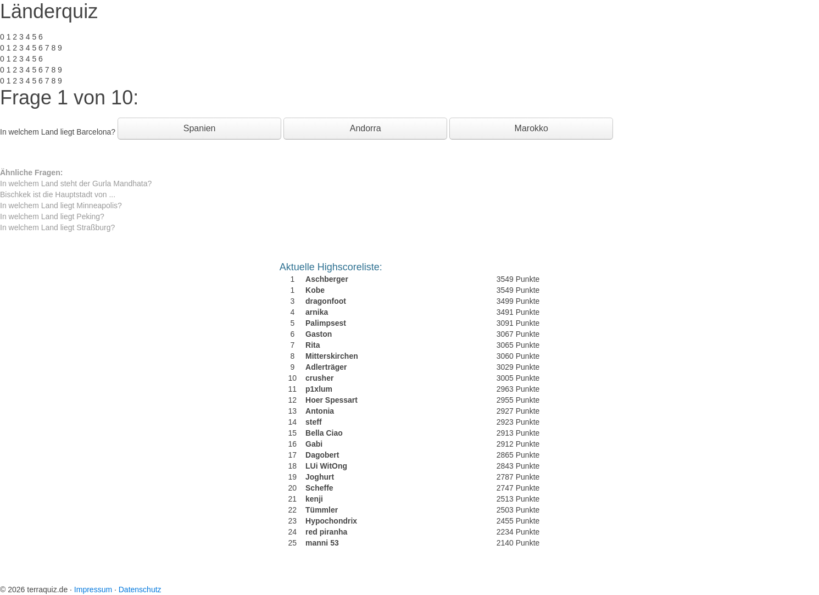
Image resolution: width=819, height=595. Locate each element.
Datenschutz (140, 589)
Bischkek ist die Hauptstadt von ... (57, 194)
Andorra (365, 128)
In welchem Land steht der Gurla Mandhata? (76, 183)
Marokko (531, 128)
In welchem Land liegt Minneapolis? (61, 205)
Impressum (93, 589)
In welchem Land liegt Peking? (52, 216)
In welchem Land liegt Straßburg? (57, 227)
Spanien (199, 128)
